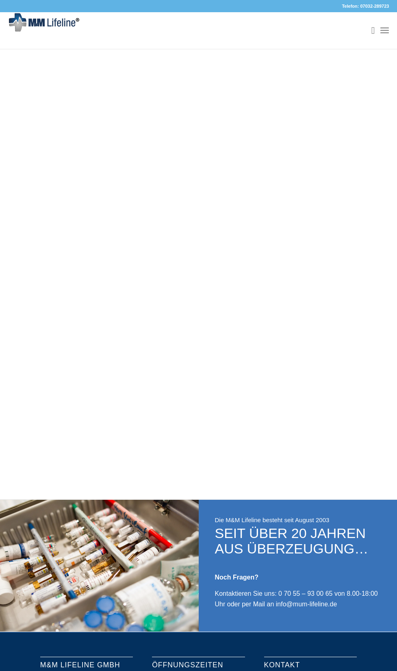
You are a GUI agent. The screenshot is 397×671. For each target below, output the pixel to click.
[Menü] (384, 30)
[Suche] (369, 30)
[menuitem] (369, 30)
